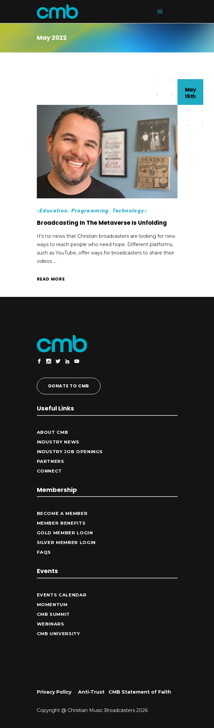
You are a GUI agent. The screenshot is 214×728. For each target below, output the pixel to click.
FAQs (44, 552)
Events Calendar (62, 594)
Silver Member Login (66, 542)
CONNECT (49, 471)
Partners (50, 461)
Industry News (58, 441)
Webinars (50, 623)
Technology (128, 211)
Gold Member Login (65, 532)
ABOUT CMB (52, 432)
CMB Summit (53, 614)
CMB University (58, 633)
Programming (90, 211)
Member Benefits (61, 523)
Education (54, 211)
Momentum (52, 604)
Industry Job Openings (70, 451)
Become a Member (62, 513)
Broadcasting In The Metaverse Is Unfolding (102, 223)
